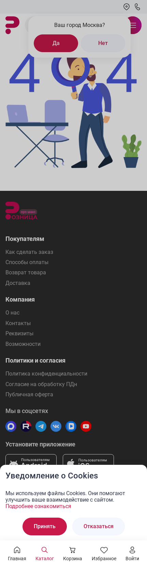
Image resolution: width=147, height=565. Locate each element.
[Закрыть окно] (137, 474)
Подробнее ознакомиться (38, 506)
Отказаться (99, 526)
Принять (45, 526)
